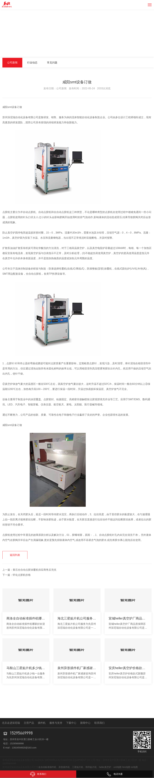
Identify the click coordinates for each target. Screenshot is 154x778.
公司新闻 (146, 51)
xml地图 (117, 767)
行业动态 (32, 62)
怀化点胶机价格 (22, 575)
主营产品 (29, 723)
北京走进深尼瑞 (11, 723)
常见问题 (52, 62)
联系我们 (99, 723)
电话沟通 (115, 774)
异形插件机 (64, 767)
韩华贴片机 (91, 767)
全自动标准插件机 (47, 767)
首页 (121, 51)
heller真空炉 (105, 767)
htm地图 (126, 767)
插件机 (42, 723)
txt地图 (134, 767)
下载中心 (71, 723)
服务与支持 (55, 723)
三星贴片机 (77, 767)
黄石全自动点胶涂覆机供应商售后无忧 (34, 570)
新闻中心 (132, 51)
